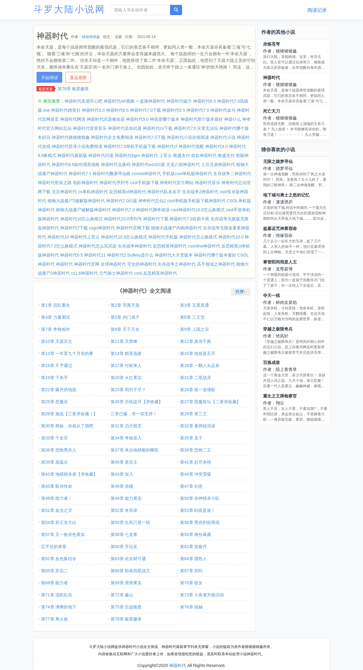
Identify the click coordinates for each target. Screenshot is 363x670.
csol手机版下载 (144, 182)
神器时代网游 (72, 119)
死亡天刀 (271, 111)
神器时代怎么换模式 (198, 237)
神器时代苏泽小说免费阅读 (77, 146)
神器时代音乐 (207, 182)
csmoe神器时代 (146, 173)
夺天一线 (271, 295)
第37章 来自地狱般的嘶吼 (135, 450)
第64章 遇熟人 (193, 558)
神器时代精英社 (66, 110)
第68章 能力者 (54, 582)
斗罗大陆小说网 (69, 9)
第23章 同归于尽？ (128, 389)
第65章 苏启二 (54, 570)
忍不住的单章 (53, 546)
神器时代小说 (223, 137)
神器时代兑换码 (115, 164)
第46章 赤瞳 (122, 486)
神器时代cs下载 (157, 128)
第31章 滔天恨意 (126, 425)
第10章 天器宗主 (56, 341)
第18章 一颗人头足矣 (200, 365)
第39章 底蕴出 (54, 462)
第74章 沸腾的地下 (58, 607)
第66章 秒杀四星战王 (130, 570)
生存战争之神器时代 (177, 264)
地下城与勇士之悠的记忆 (286, 195)
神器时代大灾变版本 (174, 255)
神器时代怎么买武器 (98, 246)
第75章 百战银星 (126, 607)
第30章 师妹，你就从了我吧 (67, 425)
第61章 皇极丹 (193, 546)
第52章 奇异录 (124, 510)
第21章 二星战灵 (195, 377)
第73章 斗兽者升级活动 (202, 594)
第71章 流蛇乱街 (56, 594)
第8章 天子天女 (125, 329)
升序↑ (240, 291)
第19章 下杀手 (54, 377)
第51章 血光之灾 (56, 510)
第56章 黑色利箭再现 (200, 522)
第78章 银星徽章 (73, 88)
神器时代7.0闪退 (121, 200)
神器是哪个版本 (164, 119)
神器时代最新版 (72, 155)
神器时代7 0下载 (145, 110)
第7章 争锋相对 (55, 329)
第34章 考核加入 (126, 438)
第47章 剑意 (191, 486)
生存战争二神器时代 (232, 173)
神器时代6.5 (71, 255)
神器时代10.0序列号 (123, 218)
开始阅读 (49, 77)
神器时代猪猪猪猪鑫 (71, 137)
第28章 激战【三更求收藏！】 (69, 413)
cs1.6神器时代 (84, 273)
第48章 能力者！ (56, 498)
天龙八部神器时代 (183, 164)
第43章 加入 (122, 474)
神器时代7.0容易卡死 (189, 218)
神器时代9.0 (137, 119)
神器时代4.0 (216, 146)
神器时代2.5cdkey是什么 (130, 255)
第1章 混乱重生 (55, 305)
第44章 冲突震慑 (195, 474)
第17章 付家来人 (126, 365)
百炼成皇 (271, 362)
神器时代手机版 (163, 237)
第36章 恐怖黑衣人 (58, 450)
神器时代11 (95, 255)
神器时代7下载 (74, 227)
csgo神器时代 (102, 227)
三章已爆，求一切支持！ (134, 413)
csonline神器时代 (204, 246)
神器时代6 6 (117, 110)
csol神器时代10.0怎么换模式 (198, 209)
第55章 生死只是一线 (130, 522)
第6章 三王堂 (192, 317)
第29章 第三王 (193, 413)
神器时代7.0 (123, 209)
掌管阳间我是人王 (280, 262)
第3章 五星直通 (194, 305)
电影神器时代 (85, 182)
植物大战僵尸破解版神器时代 (83, 209)
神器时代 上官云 (156, 155)
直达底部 (78, 77)
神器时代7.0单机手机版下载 (130, 146)
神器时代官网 (86, 264)
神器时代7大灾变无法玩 (196, 128)
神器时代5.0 (93, 110)
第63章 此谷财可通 (128, 558)
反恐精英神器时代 (170, 246)
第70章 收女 (191, 582)
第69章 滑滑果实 (126, 582)
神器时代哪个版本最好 (215, 255)
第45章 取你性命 (56, 486)
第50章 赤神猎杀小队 (200, 498)
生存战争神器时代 (135, 246)
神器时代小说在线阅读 (188, 137)
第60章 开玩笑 (124, 546)
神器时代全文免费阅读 (112, 137)
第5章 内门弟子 (125, 317)
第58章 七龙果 (124, 534)
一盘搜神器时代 (150, 101)
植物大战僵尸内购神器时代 (176, 227)
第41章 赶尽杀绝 (195, 462)
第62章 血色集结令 (58, 558)
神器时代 (64, 264)
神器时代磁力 (179, 101)
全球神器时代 (113, 264)
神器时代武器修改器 (106, 119)
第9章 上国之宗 (194, 329)
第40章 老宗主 (124, 462)
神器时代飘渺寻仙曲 (111, 173)
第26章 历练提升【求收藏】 (137, 401)
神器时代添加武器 (125, 128)
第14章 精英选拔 (126, 353)
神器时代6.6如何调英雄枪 (76, 164)
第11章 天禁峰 (124, 341)
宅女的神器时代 (142, 264)
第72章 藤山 (122, 594)
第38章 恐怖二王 (195, 450)
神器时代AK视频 (119, 101)
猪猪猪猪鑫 (91, 37)
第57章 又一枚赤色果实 (63, 534)
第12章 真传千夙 (195, 341)
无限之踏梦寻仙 (278, 161)
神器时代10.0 (230, 237)
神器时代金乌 (223, 110)
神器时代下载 (156, 218)
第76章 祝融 (191, 607)
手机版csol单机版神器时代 (187, 173)
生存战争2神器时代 (200, 191)
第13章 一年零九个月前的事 (67, 353)
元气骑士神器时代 (116, 273)
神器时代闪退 (101, 155)
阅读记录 (317, 10)
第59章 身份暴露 (195, 534)
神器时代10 (58, 237)
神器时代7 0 (197, 110)
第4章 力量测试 (55, 317)
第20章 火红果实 (126, 377)
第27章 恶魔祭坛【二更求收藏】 (210, 401)
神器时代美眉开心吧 (83, 101)
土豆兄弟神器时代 (218, 164)
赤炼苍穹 (271, 44)
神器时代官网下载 (133, 227)
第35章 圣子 (191, 438)
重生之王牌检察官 (280, 396)
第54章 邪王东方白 (58, 522)
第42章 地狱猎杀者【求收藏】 (69, 474)
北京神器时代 (64, 191)
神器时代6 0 (204, 101)
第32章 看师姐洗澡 (197, 425)
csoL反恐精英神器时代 (155, 273)
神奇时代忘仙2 (152, 200)
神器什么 (232, 119)
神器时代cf (167, 146)
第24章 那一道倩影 (197, 389)
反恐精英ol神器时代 (127, 191)
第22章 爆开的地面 (58, 389)
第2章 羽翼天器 (125, 305)
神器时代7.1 (80, 173)
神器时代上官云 (85, 237)
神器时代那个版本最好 (202, 119)
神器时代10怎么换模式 (81, 218)
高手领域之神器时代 (216, 264)
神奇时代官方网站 (177, 182)
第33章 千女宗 (54, 438)
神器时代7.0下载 (149, 137)
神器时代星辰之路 (55, 182)
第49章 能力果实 (126, 498)
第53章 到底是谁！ (197, 510)
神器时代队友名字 (164, 191)
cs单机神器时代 (93, 191)
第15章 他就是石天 (197, 353)
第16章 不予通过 (56, 365)
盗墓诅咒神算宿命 (280, 228)
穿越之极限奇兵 (278, 329)
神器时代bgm (127, 155)
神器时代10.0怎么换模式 (124, 237)
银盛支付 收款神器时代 (195, 155)
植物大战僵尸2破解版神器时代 (76, 200)
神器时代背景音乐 (90, 128)
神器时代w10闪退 (148, 164)
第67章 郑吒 (191, 570)
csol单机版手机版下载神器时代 (196, 200)
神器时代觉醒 (191, 146)
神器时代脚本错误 (153, 209)
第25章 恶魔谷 (54, 401)
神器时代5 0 (173, 110)
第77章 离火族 (54, 619)
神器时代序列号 (114, 182)
